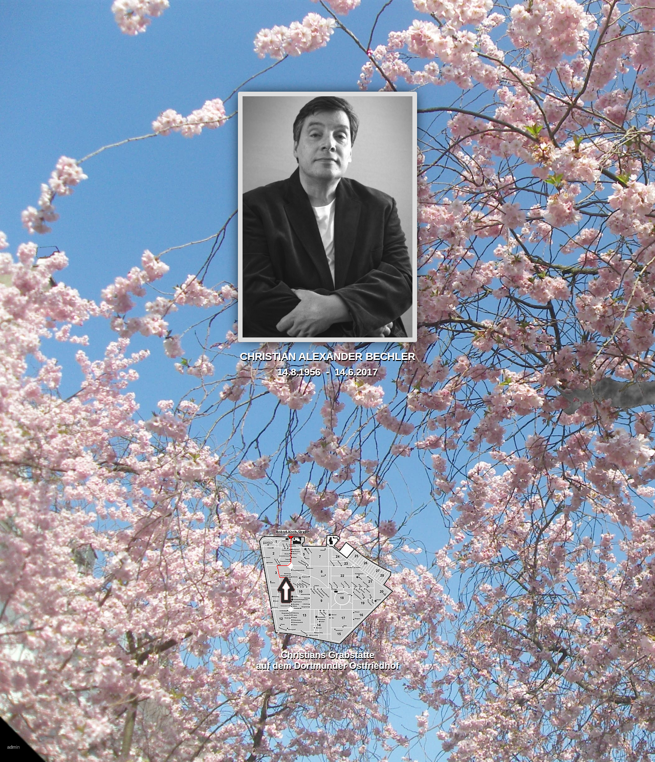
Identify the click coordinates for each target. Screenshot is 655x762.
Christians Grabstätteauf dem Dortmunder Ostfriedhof (327, 655)
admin (13, 747)
